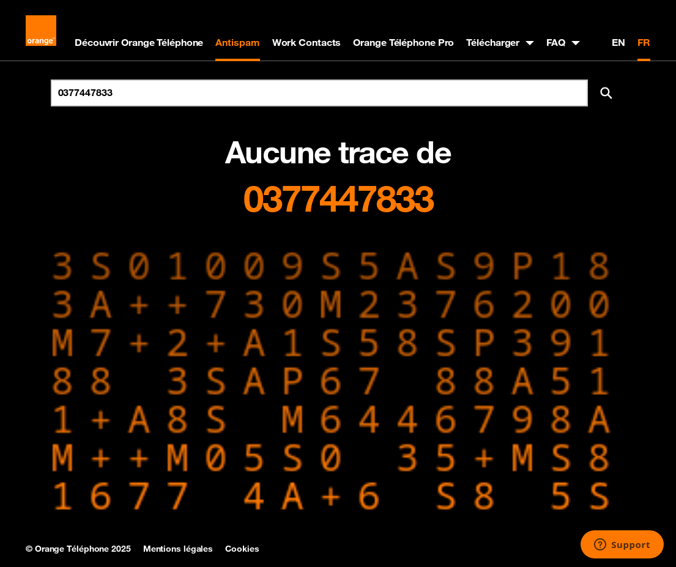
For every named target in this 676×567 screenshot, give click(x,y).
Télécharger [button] (492, 42)
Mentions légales (178, 549)
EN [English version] (618, 42)
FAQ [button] (555, 42)
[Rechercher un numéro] (319, 93)
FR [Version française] (643, 42)
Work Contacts (306, 42)
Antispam (237, 42)
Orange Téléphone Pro (403, 42)
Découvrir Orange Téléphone (139, 42)
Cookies (242, 549)
